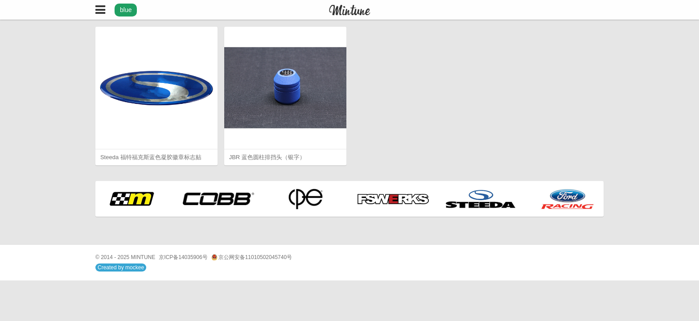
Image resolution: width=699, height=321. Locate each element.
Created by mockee (121, 267)
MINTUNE (143, 257)
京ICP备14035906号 (183, 257)
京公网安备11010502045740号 (251, 257)
